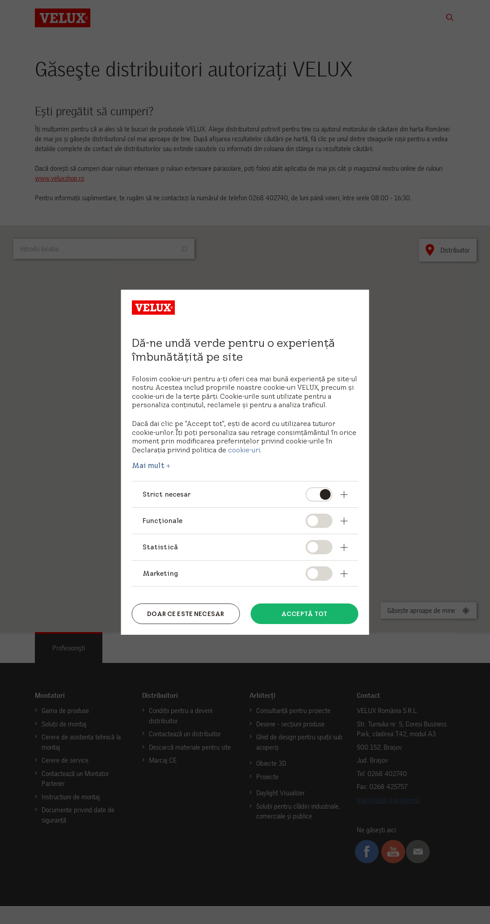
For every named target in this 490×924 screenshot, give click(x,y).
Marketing (160, 573)
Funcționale (163, 520)
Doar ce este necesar (185, 613)
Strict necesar (167, 494)
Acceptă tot (304, 613)
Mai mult (148, 465)
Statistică (160, 547)
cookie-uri (244, 450)
